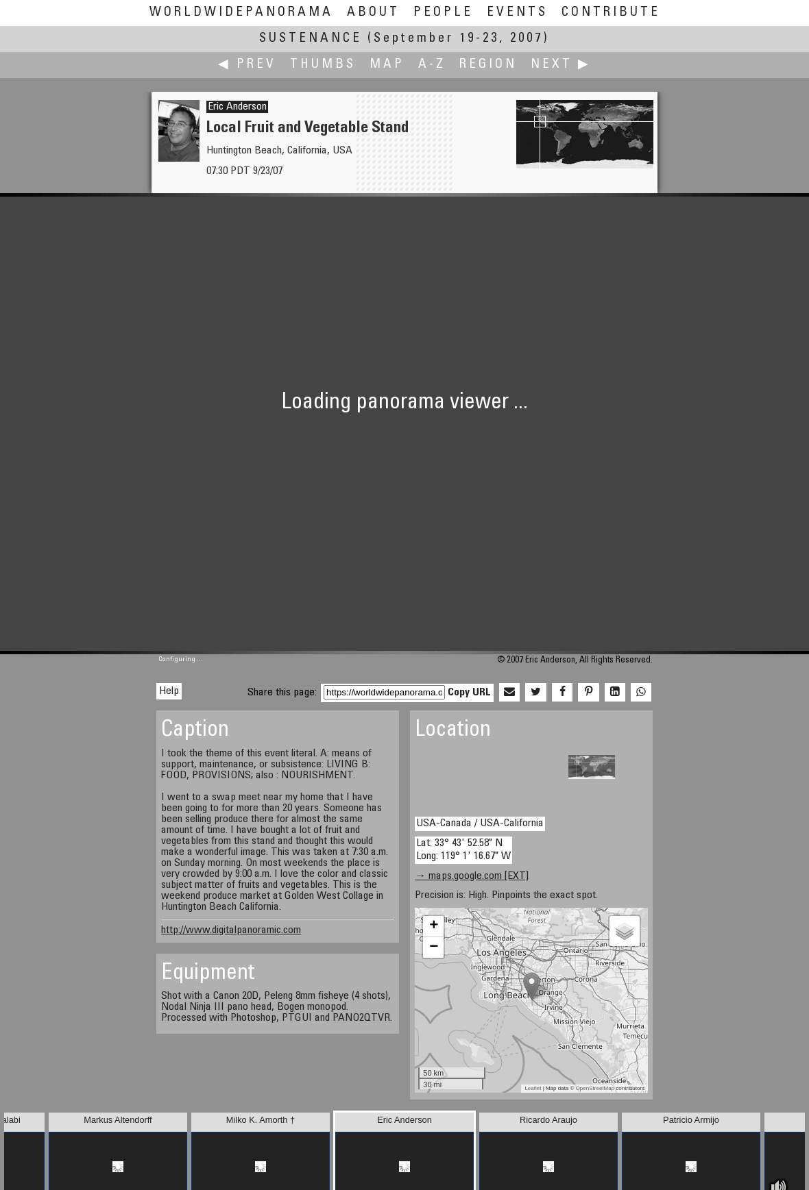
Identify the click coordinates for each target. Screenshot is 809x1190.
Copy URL (469, 692)
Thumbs (323, 64)
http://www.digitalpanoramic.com (231, 930)
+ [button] (433, 926)
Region (488, 64)
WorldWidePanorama (241, 12)
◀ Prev (247, 64)
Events (517, 12)
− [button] (433, 947)
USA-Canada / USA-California (480, 823)
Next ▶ (561, 64)
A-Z (432, 64)
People (443, 12)
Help (169, 691)
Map (387, 64)
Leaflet (532, 1088)
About (373, 12)
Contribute (611, 12)
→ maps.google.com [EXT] (472, 876)
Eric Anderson (237, 106)
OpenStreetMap (595, 1088)
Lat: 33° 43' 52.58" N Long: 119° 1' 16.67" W (463, 850)
